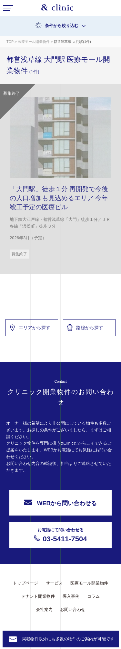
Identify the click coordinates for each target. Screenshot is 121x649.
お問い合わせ (72, 609)
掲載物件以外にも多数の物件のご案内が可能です (68, 638)
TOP (10, 42)
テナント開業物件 (38, 596)
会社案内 (44, 609)
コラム (93, 596)
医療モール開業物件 (34, 42)
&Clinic (57, 9)
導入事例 (71, 596)
